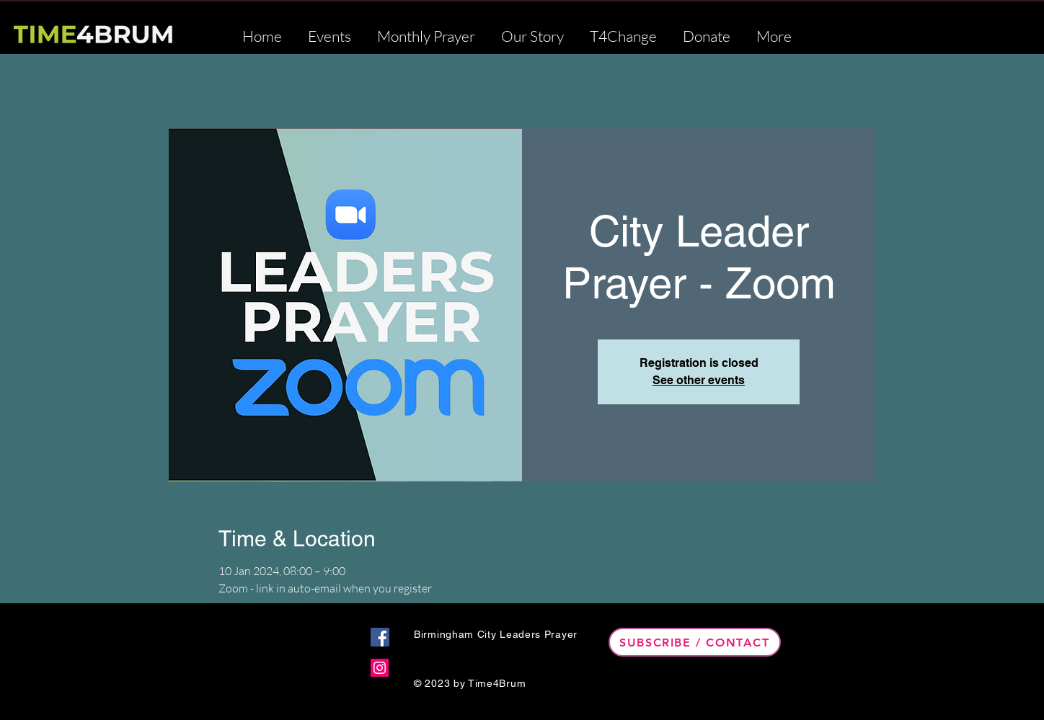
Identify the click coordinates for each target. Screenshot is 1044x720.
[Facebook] (380, 637)
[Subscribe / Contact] (695, 642)
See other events (698, 380)
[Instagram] (380, 668)
